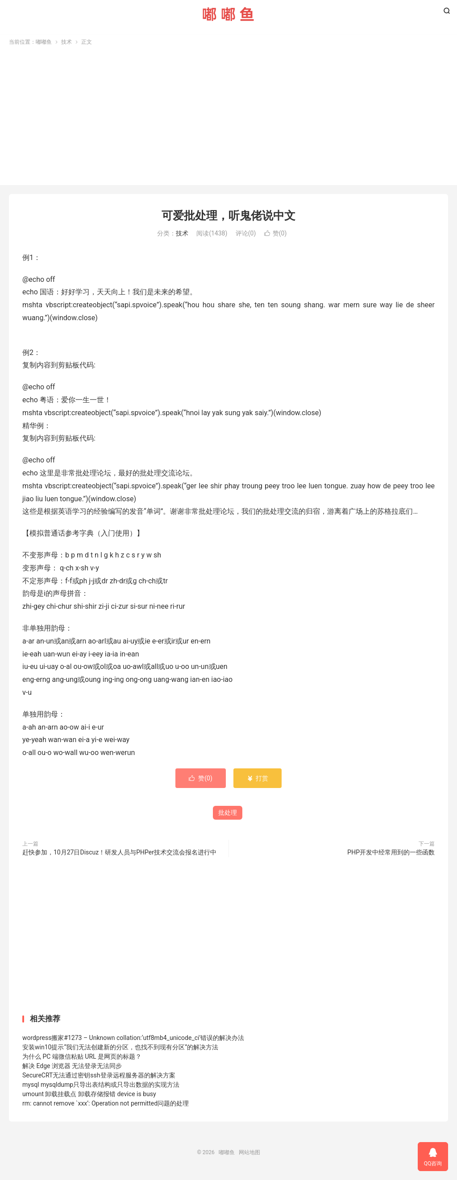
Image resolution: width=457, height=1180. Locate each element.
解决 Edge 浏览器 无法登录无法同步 (72, 1068)
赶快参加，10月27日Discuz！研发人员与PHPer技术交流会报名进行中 (119, 854)
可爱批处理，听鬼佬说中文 (228, 217)
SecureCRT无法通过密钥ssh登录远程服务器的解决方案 (98, 1077)
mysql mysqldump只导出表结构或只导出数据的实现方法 (100, 1086)
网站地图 (249, 1154)
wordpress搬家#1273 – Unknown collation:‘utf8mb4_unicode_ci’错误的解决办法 (133, 1040)
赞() (275, 235)
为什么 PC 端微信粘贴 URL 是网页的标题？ (81, 1058)
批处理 (227, 814)
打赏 (257, 780)
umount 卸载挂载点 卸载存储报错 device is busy (89, 1096)
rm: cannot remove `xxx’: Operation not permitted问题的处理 (105, 1105)
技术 (66, 44)
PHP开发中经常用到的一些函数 (391, 854)
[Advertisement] (228, 115)
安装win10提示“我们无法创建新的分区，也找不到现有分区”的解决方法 (120, 1049)
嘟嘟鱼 (228, 14)
